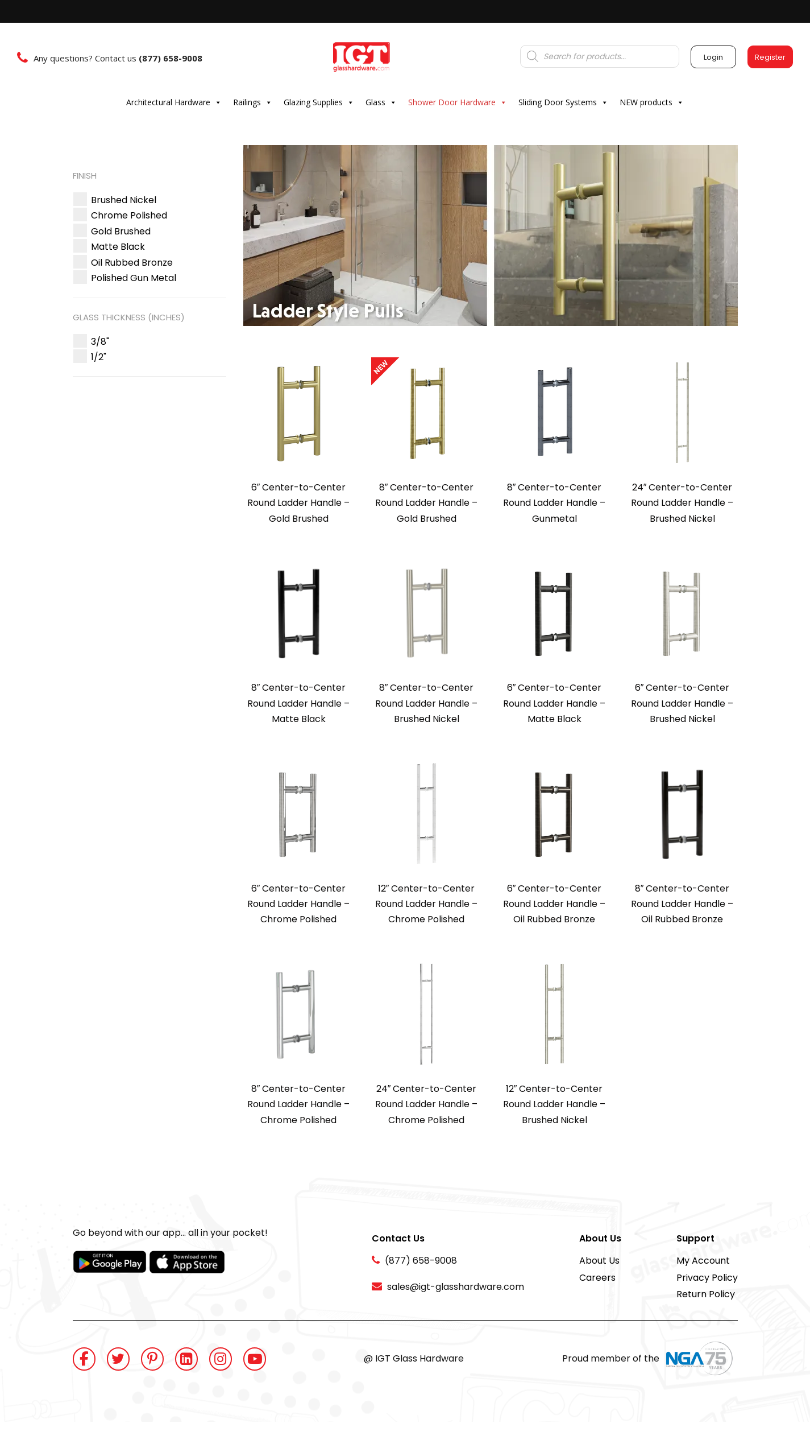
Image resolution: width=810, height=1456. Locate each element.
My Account (703, 1260)
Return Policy (705, 1294)
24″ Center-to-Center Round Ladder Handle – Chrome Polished (426, 1104)
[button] (123, 200)
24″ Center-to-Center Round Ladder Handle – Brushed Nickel (682, 503)
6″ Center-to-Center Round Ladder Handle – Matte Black (554, 703)
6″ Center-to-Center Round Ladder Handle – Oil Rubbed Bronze (554, 904)
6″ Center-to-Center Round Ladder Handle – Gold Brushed (298, 503)
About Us (599, 1260)
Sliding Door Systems (563, 102)
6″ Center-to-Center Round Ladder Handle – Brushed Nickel (682, 703)
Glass (381, 102)
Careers (597, 1277)
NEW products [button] (652, 102)
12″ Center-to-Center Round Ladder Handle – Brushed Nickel (554, 1104)
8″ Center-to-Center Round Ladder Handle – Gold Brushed (426, 503)
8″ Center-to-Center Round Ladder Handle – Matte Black (298, 703)
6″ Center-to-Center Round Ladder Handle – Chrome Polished (298, 904)
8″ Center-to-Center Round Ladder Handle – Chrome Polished (298, 1104)
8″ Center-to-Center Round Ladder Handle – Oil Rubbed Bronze (682, 904)
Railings (252, 102)
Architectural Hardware (174, 102)
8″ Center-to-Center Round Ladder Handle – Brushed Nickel (426, 703)
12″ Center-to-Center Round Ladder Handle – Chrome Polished (426, 904)
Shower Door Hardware (457, 102)
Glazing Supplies (319, 102)
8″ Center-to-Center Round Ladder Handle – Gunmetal (554, 503)
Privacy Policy (707, 1277)
